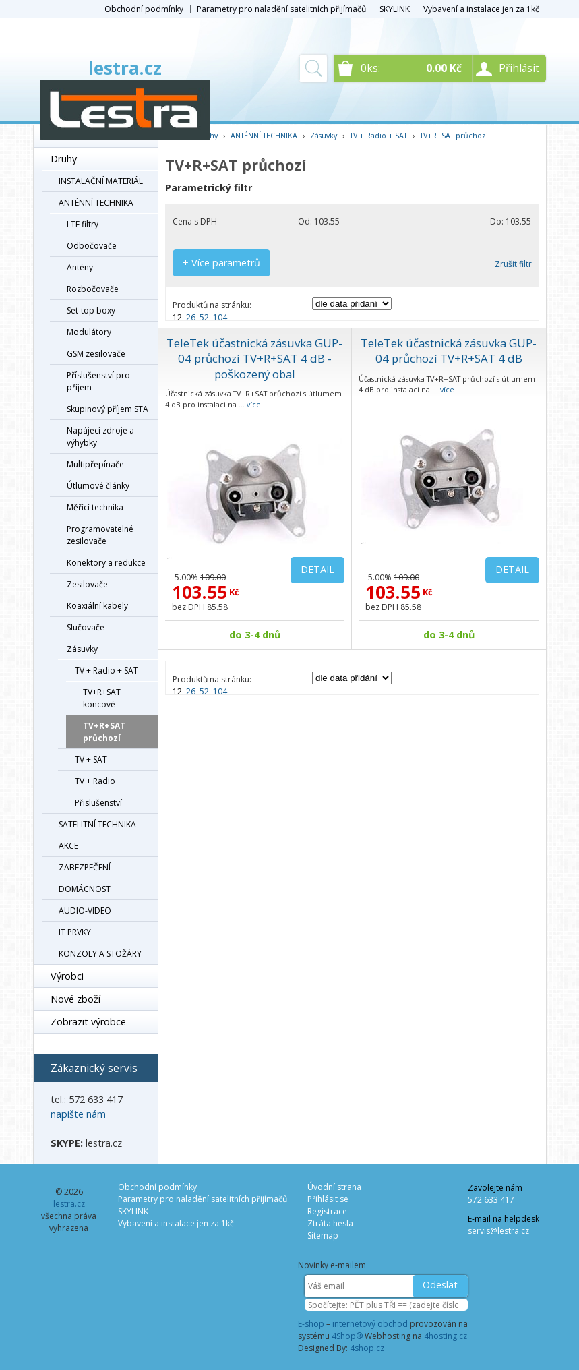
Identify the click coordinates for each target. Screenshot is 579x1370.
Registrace (327, 1211)
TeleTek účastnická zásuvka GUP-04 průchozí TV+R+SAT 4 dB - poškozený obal (254, 358)
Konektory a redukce (106, 562)
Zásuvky (82, 649)
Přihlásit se (327, 1199)
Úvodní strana (334, 1187)
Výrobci (67, 976)
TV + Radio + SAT (106, 670)
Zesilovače (87, 584)
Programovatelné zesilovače (100, 535)
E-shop (311, 1324)
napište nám (78, 1114)
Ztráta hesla (330, 1223)
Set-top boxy (91, 310)
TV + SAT (91, 759)
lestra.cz (125, 68)
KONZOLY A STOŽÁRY (100, 953)
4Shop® (347, 1336)
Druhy (64, 158)
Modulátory (89, 332)
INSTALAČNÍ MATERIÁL (101, 181)
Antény (80, 267)
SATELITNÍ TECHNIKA (97, 824)
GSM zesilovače (96, 353)
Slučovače (85, 627)
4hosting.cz (445, 1336)
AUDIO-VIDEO (85, 910)
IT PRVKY (75, 932)
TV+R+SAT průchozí (104, 732)
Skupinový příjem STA (107, 409)
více (254, 404)
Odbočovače (92, 245)
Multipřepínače (95, 464)
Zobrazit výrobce (88, 1021)
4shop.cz (367, 1348)
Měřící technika (95, 507)
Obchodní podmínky (143, 9)
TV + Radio (95, 781)
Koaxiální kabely (97, 606)
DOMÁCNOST (85, 889)
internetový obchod (370, 1324)
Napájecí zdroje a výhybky (100, 436)
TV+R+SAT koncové (102, 698)
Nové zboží (75, 998)
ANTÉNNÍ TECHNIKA (96, 202)
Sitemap (322, 1235)
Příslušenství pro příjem (98, 381)
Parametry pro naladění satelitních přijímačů (281, 9)
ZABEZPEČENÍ (85, 867)
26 (190, 317)
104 (220, 317)
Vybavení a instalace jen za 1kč (481, 9)
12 (177, 317)
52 (204, 317)
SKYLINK (394, 9)
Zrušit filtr (513, 264)
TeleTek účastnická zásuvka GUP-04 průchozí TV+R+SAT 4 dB (449, 350)
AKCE (68, 846)
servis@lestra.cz (498, 1231)
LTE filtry (82, 224)
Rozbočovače (93, 289)
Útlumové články (98, 486)
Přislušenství (98, 802)
